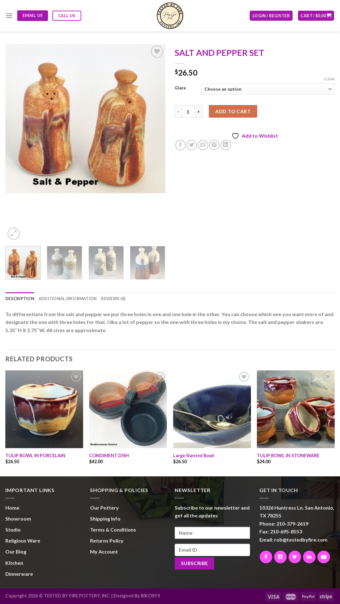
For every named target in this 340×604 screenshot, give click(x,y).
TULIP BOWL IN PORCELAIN (35, 455)
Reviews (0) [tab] (113, 298)
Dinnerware (19, 574)
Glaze (180, 88)
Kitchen (14, 563)
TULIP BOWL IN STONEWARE (288, 455)
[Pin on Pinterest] (214, 145)
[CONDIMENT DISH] (128, 409)
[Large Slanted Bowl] (212, 409)
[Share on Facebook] (180, 145)
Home (12, 508)
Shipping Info (105, 519)
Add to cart (233, 111)
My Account (104, 551)
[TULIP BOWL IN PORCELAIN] (44, 409)
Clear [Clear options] (329, 79)
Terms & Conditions (113, 529)
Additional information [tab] (68, 298)
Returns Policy (107, 540)
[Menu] (9, 15)
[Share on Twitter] (192, 145)
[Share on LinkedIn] (225, 145)
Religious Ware (22, 540)
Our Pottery (104, 508)
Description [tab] (19, 298)
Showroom (18, 519)
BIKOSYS (150, 595)
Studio (13, 529)
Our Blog (15, 551)
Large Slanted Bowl (193, 455)
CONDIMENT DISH (109, 455)
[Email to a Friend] (203, 145)
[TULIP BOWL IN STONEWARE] (296, 409)
